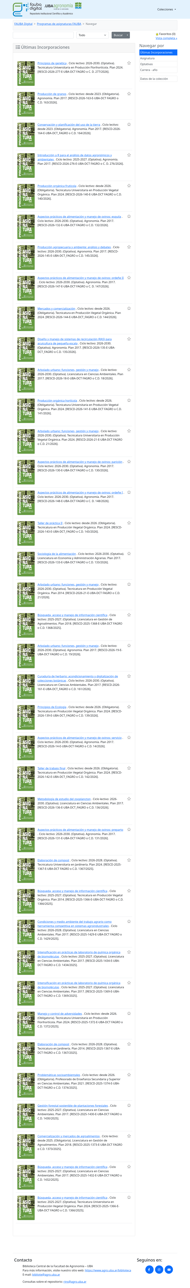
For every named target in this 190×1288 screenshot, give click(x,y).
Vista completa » (166, 38)
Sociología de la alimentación (57, 554)
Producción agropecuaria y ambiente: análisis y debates (74, 247)
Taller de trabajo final (51, 768)
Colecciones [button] (165, 9)
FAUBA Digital (23, 24)
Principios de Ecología (52, 707)
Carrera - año (148, 70)
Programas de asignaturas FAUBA (59, 24)
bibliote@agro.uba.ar (46, 1275)
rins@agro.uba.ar (74, 1282)
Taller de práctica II (50, 523)
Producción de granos (52, 94)
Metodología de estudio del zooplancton (64, 799)
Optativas (146, 64)
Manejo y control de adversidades (60, 1014)
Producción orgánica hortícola (57, 400)
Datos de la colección (154, 79)
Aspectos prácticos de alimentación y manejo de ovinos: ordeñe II (81, 278)
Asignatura (147, 58)
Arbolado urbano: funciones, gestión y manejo (68, 370)
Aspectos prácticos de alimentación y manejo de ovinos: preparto (80, 830)
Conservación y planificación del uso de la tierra (69, 125)
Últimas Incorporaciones (156, 52)
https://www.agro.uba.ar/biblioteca (108, 1270)
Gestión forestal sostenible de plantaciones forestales (73, 1106)
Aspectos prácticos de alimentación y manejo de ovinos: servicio (80, 738)
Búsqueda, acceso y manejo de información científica (72, 615)
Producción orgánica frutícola (57, 186)
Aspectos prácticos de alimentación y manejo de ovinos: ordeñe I (80, 492)
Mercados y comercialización (56, 309)
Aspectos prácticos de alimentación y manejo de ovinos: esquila (79, 217)
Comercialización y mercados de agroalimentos (69, 1136)
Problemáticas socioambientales (59, 1075)
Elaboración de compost (53, 860)
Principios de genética (52, 63)
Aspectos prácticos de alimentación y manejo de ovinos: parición (80, 462)
